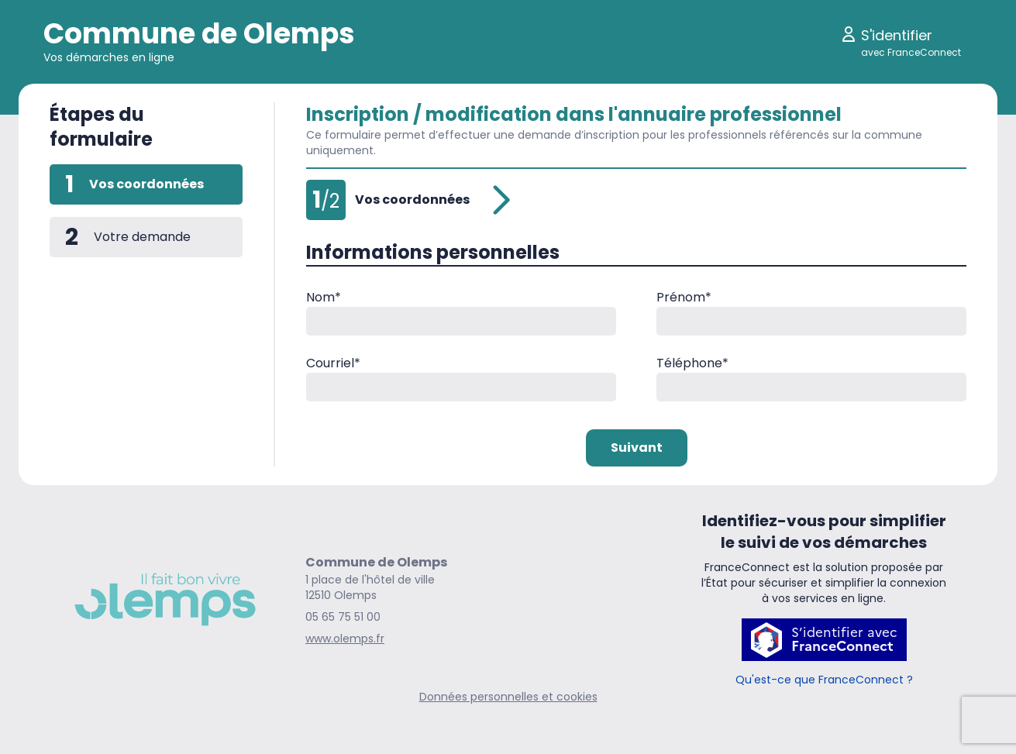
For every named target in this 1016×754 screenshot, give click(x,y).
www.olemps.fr (344, 638)
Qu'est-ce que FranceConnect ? (824, 679)
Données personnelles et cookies (508, 696)
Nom (323, 297)
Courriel (333, 363)
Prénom (683, 297)
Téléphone (692, 363)
